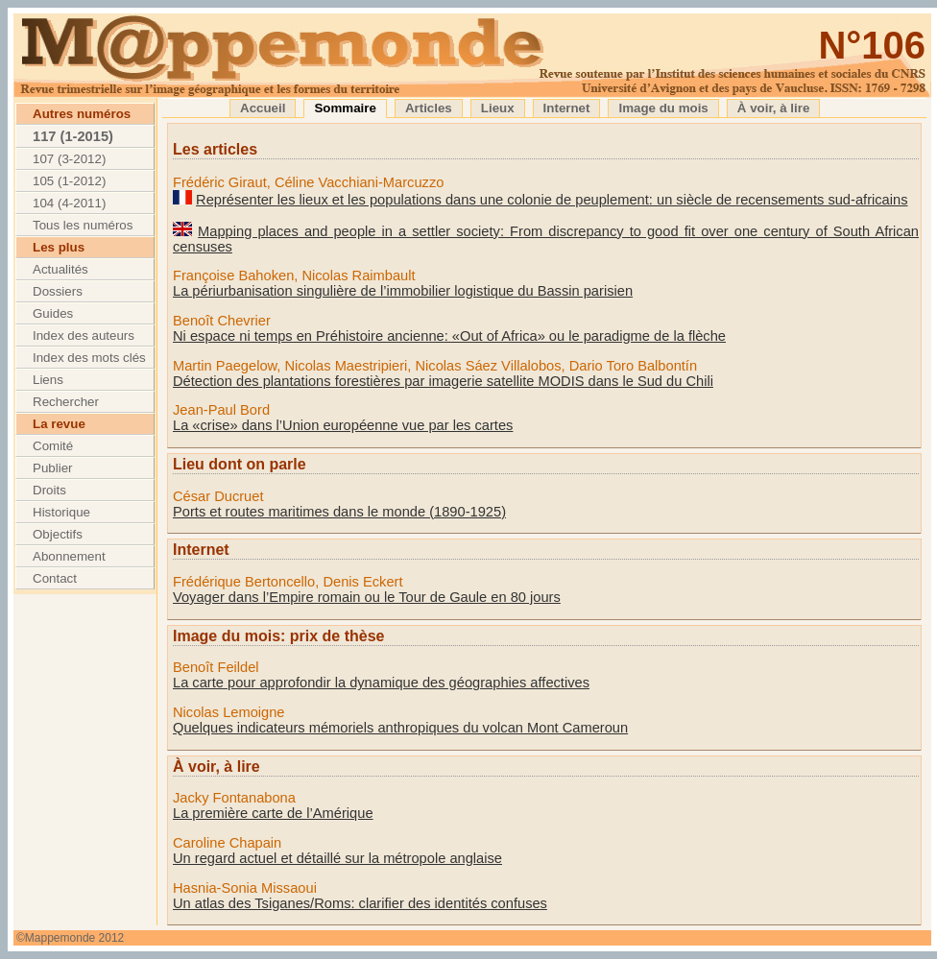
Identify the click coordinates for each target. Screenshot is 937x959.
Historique (61, 512)
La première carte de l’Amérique (273, 813)
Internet (566, 108)
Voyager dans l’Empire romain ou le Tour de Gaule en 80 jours (367, 597)
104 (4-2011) (69, 203)
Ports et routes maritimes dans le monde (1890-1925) (339, 511)
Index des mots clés (89, 357)
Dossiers (58, 291)
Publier (53, 468)
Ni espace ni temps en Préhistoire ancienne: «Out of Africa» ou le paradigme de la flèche (449, 336)
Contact (55, 578)
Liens (48, 379)
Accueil (262, 108)
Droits (49, 490)
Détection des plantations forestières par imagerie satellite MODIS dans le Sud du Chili (443, 381)
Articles (428, 108)
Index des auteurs (83, 335)
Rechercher (66, 402)
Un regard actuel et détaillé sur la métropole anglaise (337, 858)
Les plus (58, 247)
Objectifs (58, 534)
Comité (53, 446)
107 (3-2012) (69, 159)
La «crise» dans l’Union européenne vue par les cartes (343, 425)
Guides (53, 313)
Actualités (60, 269)
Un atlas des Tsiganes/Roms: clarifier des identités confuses (360, 903)
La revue (59, 424)
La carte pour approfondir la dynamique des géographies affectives (381, 682)
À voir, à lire (773, 108)
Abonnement (69, 556)
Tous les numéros (82, 225)
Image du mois (663, 108)
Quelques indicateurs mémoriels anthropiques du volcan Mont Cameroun (400, 727)
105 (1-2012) (69, 181)
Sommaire (344, 108)
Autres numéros (82, 114)
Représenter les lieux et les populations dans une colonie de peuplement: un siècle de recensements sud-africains (551, 199)
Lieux (498, 108)
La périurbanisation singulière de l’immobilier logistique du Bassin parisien (403, 291)
